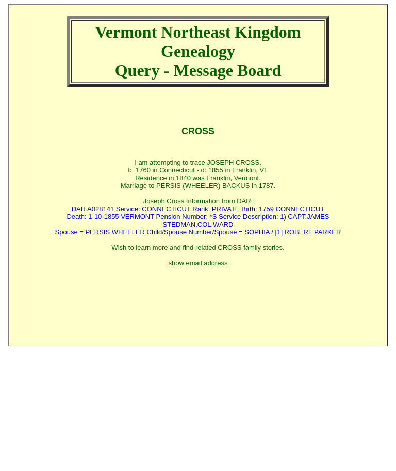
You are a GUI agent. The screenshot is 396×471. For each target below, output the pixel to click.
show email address (198, 263)
